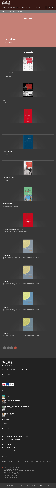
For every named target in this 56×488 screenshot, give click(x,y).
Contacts (4, 378)
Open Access (38, 7)
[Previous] (4, 347)
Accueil (4, 7)
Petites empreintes (7, 42)
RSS (3, 376)
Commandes (11, 7)
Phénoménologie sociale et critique (12, 400)
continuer (24, 369)
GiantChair (38, 485)
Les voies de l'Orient (9, 413)
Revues (30, 7)
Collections (24, 7)
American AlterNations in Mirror (12, 395)
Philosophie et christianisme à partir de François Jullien (17, 406)
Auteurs (18, 7)
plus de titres (5, 419)
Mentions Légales (6, 374)
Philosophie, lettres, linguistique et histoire (16, 11)
